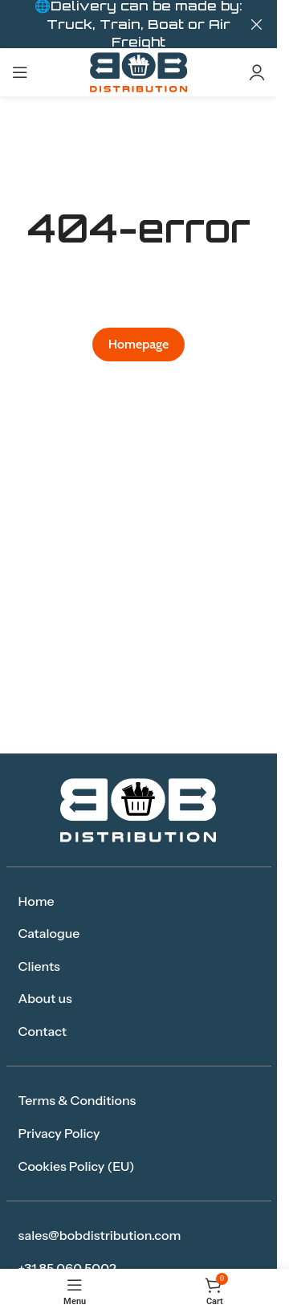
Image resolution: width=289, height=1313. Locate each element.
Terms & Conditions (77, 1100)
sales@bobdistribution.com (99, 1235)
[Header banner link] (138, 24)
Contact (42, 1031)
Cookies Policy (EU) (76, 1166)
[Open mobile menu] (20, 72)
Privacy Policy (59, 1133)
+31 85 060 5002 (67, 1268)
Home (36, 901)
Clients (39, 966)
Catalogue (49, 933)
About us (45, 998)
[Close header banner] (257, 24)
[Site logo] (139, 71)
